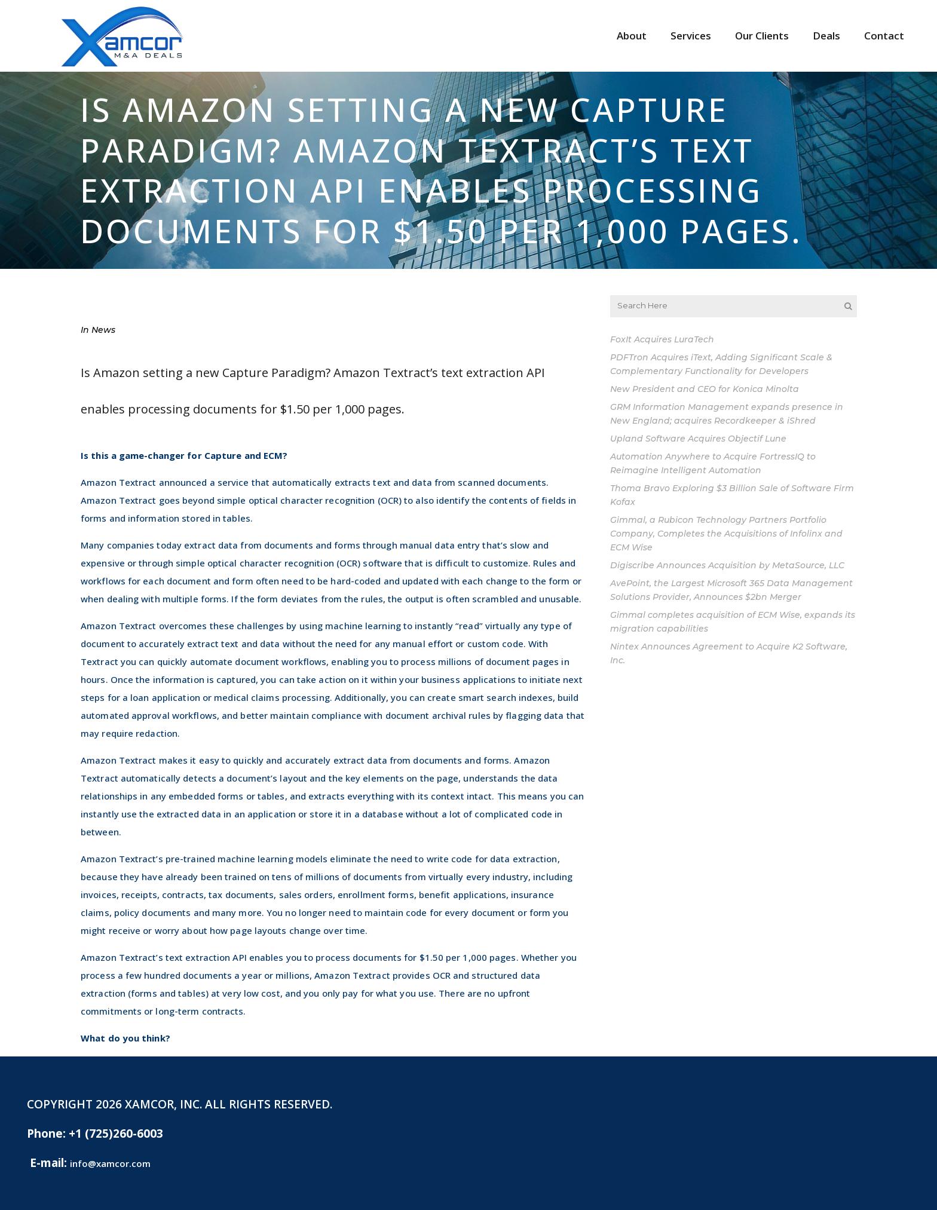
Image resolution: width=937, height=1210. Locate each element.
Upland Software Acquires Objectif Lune (698, 438)
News (103, 329)
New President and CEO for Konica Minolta (704, 389)
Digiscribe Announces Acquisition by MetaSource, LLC (727, 565)
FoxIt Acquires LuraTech (662, 339)
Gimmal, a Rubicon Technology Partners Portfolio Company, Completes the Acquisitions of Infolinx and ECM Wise (726, 533)
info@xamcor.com (110, 1163)
